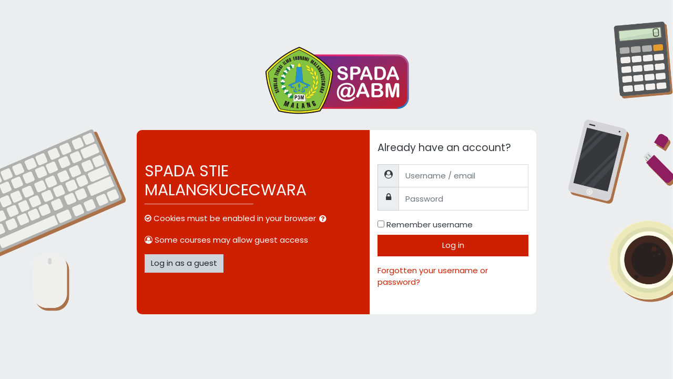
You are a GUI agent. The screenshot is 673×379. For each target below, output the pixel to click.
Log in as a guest (184, 262)
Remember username (429, 224)
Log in (453, 245)
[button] (325, 219)
